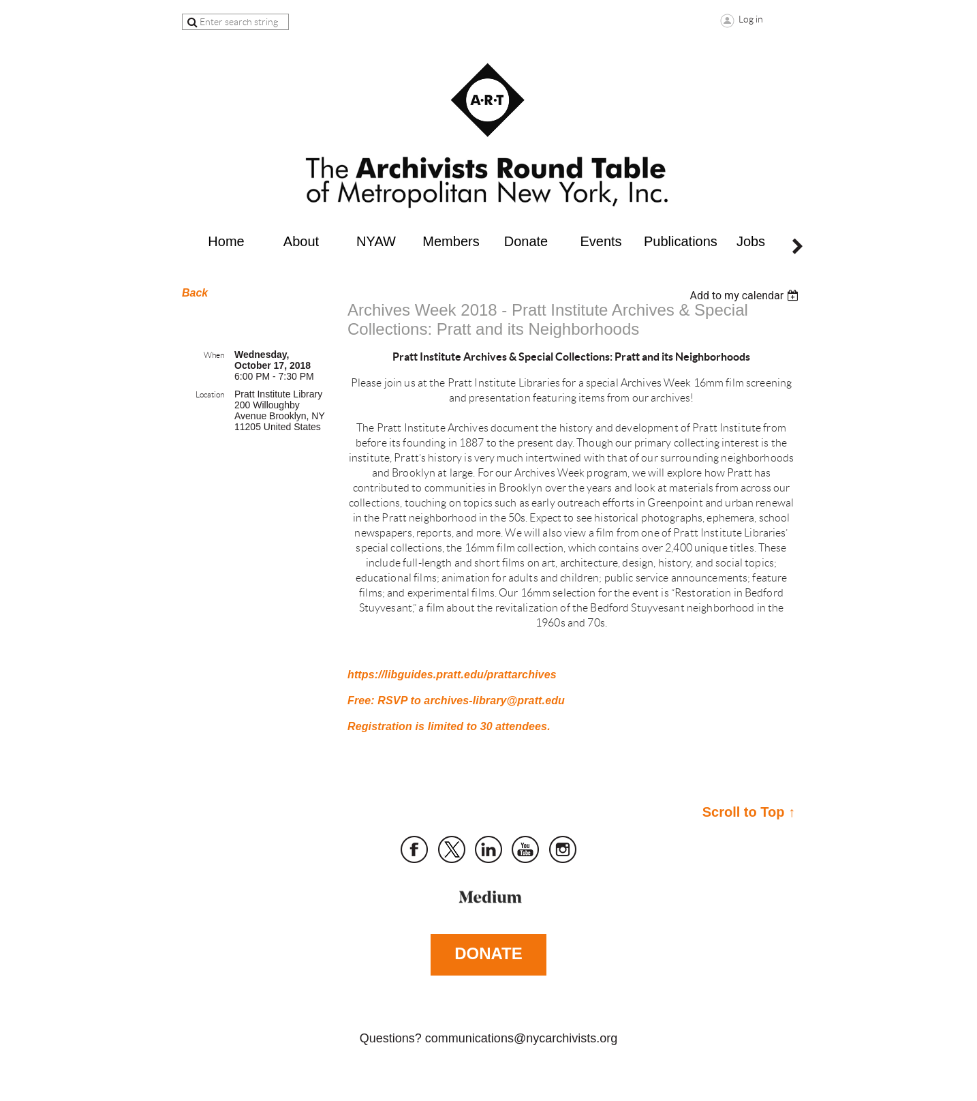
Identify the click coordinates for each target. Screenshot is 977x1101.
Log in (751, 19)
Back (195, 293)
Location (210, 394)
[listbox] (745, 295)
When (214, 354)
